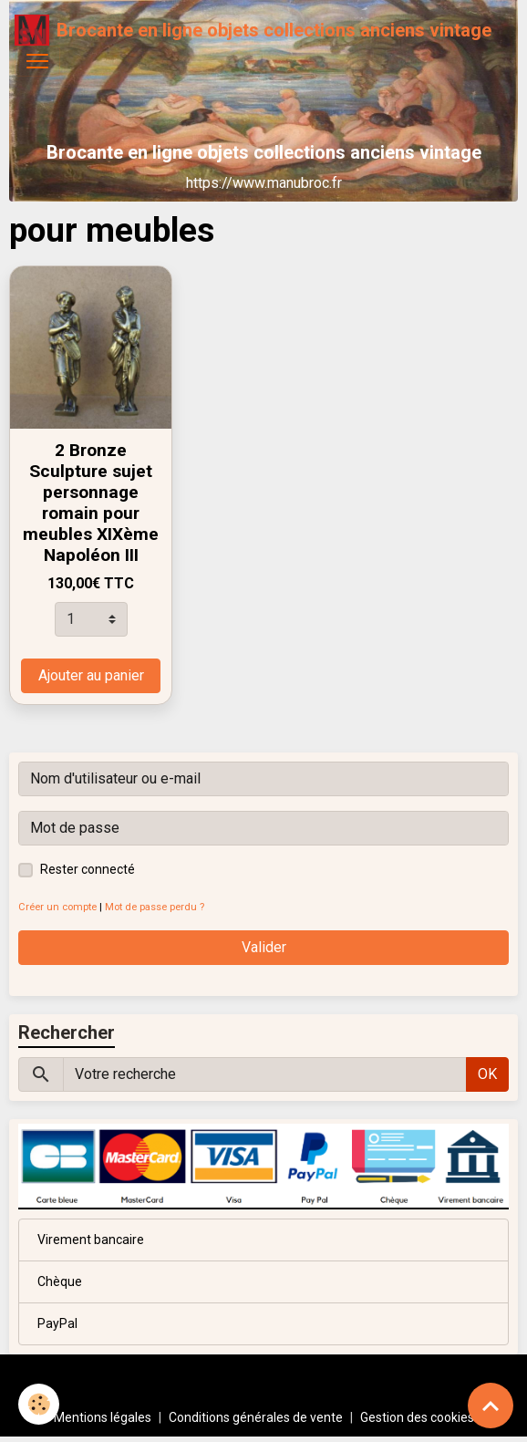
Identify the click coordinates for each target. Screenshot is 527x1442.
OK (487, 1074)
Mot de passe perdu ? (154, 907)
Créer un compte (57, 907)
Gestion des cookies (417, 1417)
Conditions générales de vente (256, 1417)
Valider (264, 947)
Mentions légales (102, 1417)
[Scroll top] (490, 1405)
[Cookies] (38, 1404)
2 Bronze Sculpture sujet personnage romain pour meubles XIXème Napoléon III (91, 502)
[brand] (253, 30)
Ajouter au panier (91, 675)
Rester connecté (87, 869)
